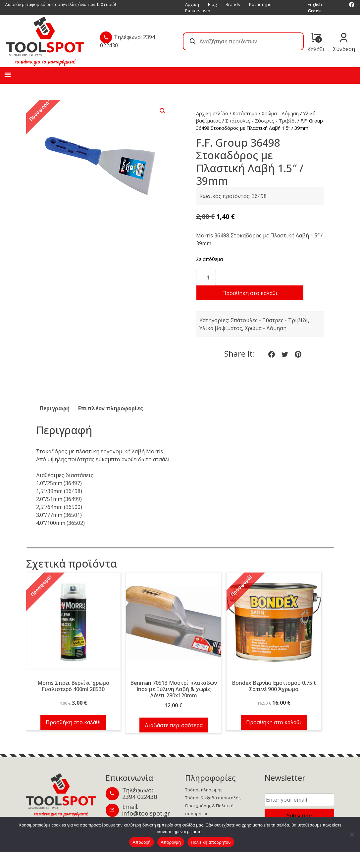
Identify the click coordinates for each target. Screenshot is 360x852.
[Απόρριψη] (351, 834)
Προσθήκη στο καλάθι (250, 293)
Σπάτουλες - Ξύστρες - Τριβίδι (260, 120)
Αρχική (192, 4)
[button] (163, 111)
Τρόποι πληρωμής (203, 790)
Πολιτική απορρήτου (211, 842)
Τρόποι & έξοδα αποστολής (212, 798)
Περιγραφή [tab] (55, 408)
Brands (233, 4)
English (315, 4)
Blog (212, 4)
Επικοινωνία (197, 11)
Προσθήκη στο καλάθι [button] (73, 722)
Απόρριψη (171, 842)
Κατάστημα (260, 4)
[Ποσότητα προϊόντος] (206, 277)
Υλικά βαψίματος (220, 328)
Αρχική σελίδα (212, 113)
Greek (314, 11)
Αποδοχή (141, 842)
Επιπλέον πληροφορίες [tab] (110, 408)
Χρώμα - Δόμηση (280, 113)
